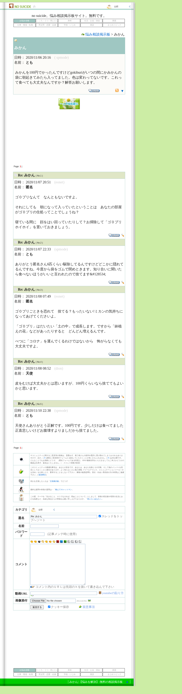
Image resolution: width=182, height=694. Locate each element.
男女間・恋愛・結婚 (47, 25)
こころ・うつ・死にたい (47, 21)
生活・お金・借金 (92, 21)
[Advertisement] (69, 135)
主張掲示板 (54, 481)
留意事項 (42, 475)
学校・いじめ (70, 25)
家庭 (114, 21)
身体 (70, 21)
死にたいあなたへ (94, 499)
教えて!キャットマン (63, 490)
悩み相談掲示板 (97, 34)
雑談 (92, 25)
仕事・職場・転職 (25, 25)
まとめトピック (114, 25)
